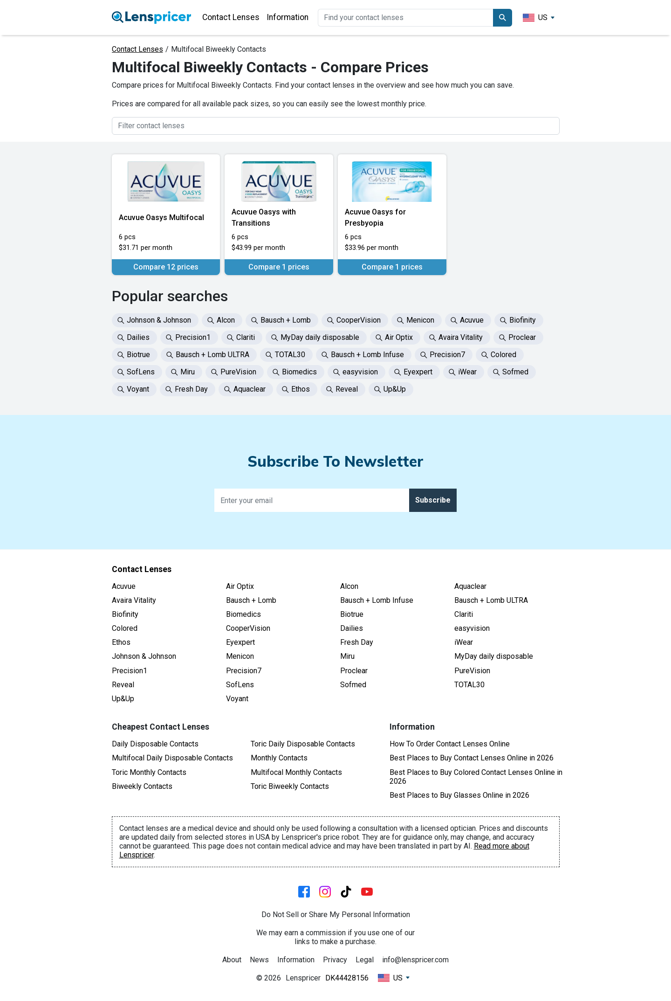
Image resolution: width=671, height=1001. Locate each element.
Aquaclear (470, 586)
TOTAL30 (469, 684)
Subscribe (433, 500)
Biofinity (125, 614)
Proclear (354, 670)
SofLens (240, 684)
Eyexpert (240, 642)
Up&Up (123, 698)
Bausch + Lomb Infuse (376, 600)
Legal (365, 959)
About (231, 959)
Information (287, 17)
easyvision (472, 628)
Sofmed (353, 684)
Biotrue (351, 614)
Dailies (351, 628)
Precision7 (243, 670)
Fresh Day (356, 642)
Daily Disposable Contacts (155, 743)
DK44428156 (347, 977)
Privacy (335, 959)
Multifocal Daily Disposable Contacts (172, 757)
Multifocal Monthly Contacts (296, 772)
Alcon (349, 586)
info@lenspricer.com (415, 959)
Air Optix (240, 586)
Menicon (240, 656)
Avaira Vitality (134, 600)
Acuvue (124, 586)
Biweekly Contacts (142, 786)
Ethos (121, 642)
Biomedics (243, 614)
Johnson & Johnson (144, 656)
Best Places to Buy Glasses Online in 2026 (459, 795)
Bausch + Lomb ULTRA (491, 600)
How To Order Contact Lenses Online (450, 743)
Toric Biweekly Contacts (290, 786)
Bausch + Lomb (251, 600)
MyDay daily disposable (493, 656)
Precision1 (129, 670)
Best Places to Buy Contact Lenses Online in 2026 (472, 757)
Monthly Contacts (279, 757)
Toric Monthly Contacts (149, 772)
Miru (347, 656)
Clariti (463, 614)
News (259, 959)
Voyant (237, 698)
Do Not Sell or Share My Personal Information (335, 914)
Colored (124, 628)
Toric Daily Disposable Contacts (303, 743)
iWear (463, 642)
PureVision (472, 670)
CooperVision (248, 628)
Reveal (123, 684)
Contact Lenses (231, 17)
